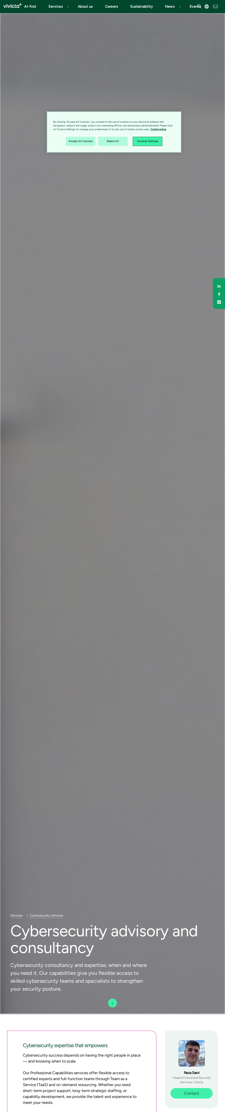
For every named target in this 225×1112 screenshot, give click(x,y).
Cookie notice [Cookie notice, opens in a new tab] (158, 129)
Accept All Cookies (81, 141)
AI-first (30, 6)
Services (55, 6)
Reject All (113, 141)
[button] (57, 6)
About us (85, 6)
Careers (111, 6)
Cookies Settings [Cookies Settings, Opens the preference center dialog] (147, 141)
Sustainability (141, 6)
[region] (114, 132)
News (169, 6)
